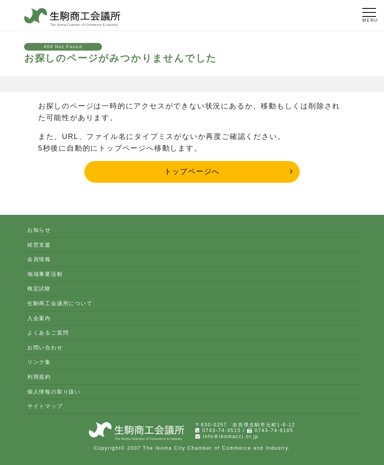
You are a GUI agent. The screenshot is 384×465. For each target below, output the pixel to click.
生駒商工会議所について (60, 303)
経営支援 (39, 245)
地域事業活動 (45, 274)
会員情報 (39, 259)
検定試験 (39, 289)
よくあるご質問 (48, 333)
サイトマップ (45, 406)
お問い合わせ (45, 348)
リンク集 (39, 362)
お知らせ (39, 230)
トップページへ (192, 171)
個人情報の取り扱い (54, 392)
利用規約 (39, 377)
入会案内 (39, 318)
